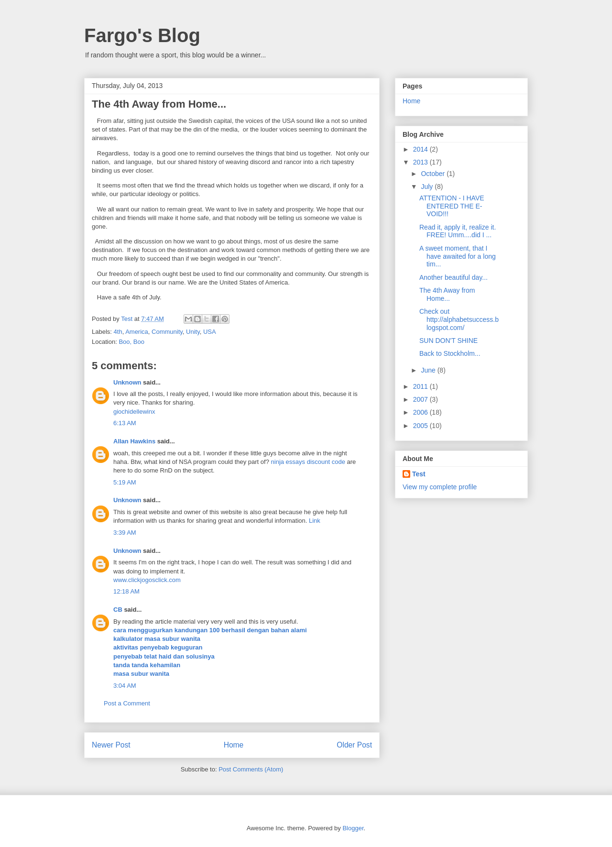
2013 (421, 162)
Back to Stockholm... (450, 353)
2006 (421, 412)
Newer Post (111, 745)
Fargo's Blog (142, 35)
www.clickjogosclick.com (147, 579)
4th (118, 331)
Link (314, 520)
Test (419, 474)
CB (117, 609)
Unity (193, 331)
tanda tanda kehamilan (146, 665)
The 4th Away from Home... (447, 294)
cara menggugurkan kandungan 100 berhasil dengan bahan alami (210, 630)
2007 (421, 399)
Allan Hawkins (134, 441)
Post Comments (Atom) (251, 769)
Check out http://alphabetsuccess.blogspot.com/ (459, 319)
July (428, 186)
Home (234, 745)
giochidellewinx (134, 411)
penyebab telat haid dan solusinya (164, 656)
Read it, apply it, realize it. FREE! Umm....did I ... (457, 231)
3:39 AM (124, 532)
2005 (421, 425)
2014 (421, 149)
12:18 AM (126, 591)
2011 (421, 386)
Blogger (352, 828)
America (136, 331)
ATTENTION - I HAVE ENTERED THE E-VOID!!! (451, 206)
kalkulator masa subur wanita (156, 638)
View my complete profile (440, 487)
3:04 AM (124, 685)
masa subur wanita (141, 673)
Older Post (354, 745)
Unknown (127, 382)
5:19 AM (124, 482)
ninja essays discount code (308, 461)
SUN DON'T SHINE (448, 340)
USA (209, 331)
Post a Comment (127, 703)
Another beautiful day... (453, 277)
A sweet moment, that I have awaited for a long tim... (457, 256)
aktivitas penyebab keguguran (157, 647)
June (429, 370)
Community (167, 331)
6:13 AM (124, 423)
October (434, 173)
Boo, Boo (131, 341)
